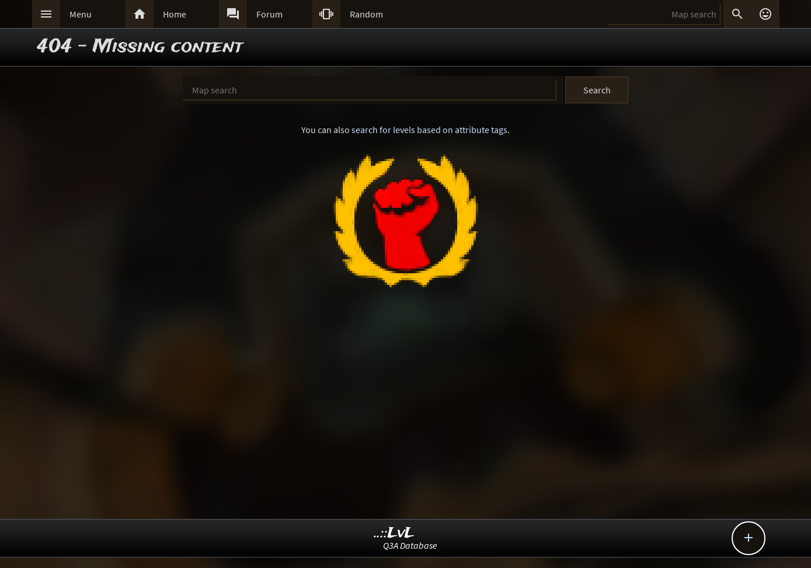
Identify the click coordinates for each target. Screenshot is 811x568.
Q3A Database (410, 545)
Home (174, 14)
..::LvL (394, 533)
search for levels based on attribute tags (429, 129)
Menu (80, 14)
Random (366, 14)
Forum (269, 14)
